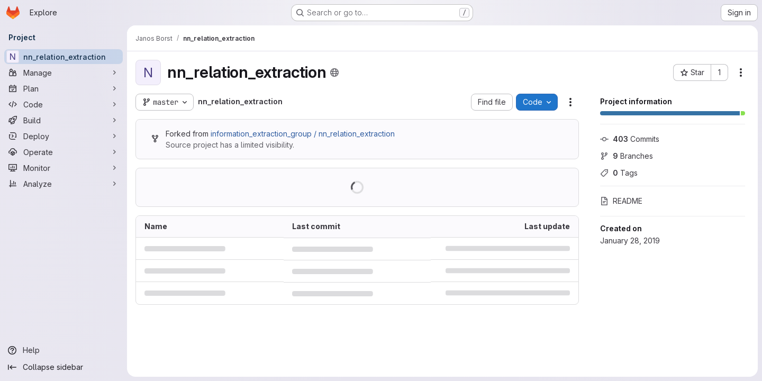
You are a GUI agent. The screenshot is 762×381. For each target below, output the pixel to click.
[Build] (63, 120)
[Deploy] (63, 136)
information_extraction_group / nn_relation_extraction (303, 133)
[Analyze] (63, 183)
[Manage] (63, 72)
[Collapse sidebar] (63, 367)
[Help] (63, 350)
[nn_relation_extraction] (63, 56)
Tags (619, 172)
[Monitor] (63, 167)
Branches (626, 155)
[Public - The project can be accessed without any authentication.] (334, 72)
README (621, 200)
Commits (629, 138)
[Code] (63, 104)
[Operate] (63, 151)
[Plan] (63, 88)
